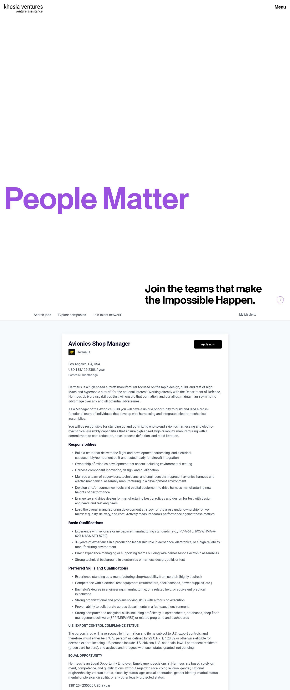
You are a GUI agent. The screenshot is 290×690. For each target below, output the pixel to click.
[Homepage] (23, 6)
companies (72, 315)
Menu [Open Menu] (280, 7)
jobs (42, 315)
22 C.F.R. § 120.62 (161, 638)
